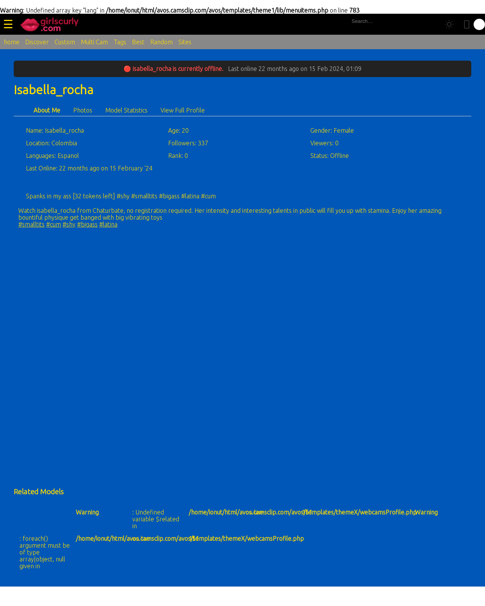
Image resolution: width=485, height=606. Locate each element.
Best (138, 42)
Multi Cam (94, 42)
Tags (120, 42)
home (11, 42)
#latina (108, 224)
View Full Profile (183, 110)
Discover (37, 42)
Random (161, 42)
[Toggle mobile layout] (467, 24)
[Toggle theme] (449, 24)
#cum (53, 224)
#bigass (87, 224)
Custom (65, 42)
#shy (69, 224)
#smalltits (31, 224)
